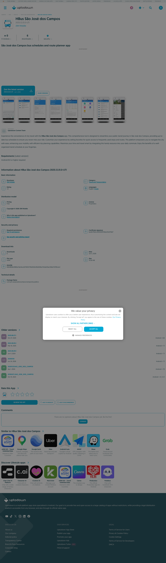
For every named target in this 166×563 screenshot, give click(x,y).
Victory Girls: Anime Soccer (27, 1)
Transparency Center (13, 540)
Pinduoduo (93, 481)
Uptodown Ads (63, 540)
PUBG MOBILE (11, 1)
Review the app (19, 402)
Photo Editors (84, 1)
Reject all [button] (72, 329)
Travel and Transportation (97, 182)
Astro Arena (96, 1)
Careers (8, 551)
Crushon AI (36, 481)
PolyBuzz (158, 1)
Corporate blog (11, 548)
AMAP (79, 449)
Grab (107, 449)
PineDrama (107, 1)
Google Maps (22, 449)
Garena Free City (71, 1)
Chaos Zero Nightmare (132, 1)
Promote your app (64, 537)
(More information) (13, 217)
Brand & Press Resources (15, 544)
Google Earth (36, 449)
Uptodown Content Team (16, 130)
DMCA (111, 544)
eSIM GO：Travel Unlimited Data (8, 450)
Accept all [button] (93, 329)
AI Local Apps (118, 1)
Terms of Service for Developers (121, 541)
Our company (10, 533)
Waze (93, 449)
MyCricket (50, 481)
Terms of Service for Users (119, 529)
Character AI (22, 481)
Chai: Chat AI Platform (7, 482)
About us (8, 529)
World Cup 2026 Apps (46, 1)
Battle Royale (147, 1)
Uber (50, 449)
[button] (83, 323)
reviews (6, 39)
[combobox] (120, 311)
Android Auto (65, 449)
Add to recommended (65, 402)
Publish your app (63, 533)
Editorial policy (11, 537)
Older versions (43, 93)
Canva (79, 481)
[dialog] (83, 324)
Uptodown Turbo (66, 544)
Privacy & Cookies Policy (118, 533)
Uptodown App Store (65, 529)
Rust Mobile (59, 1)
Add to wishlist (46, 402)
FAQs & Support (63, 548)
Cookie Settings (115, 537)
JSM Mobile (21, 26)
